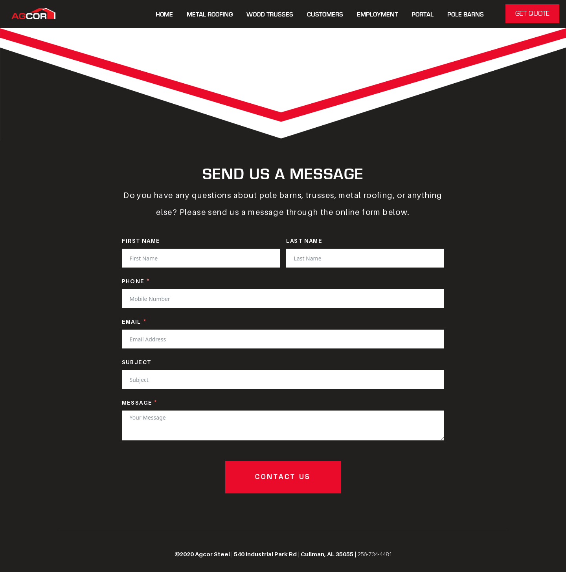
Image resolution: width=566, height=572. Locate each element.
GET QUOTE (532, 13)
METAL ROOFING (210, 15)
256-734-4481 (374, 553)
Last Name (304, 240)
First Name (141, 240)
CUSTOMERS (325, 15)
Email (132, 321)
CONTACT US (283, 476)
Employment (377, 15)
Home (164, 15)
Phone (133, 281)
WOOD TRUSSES (269, 15)
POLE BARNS (465, 15)
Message (137, 402)
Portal (423, 15)
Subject (136, 362)
